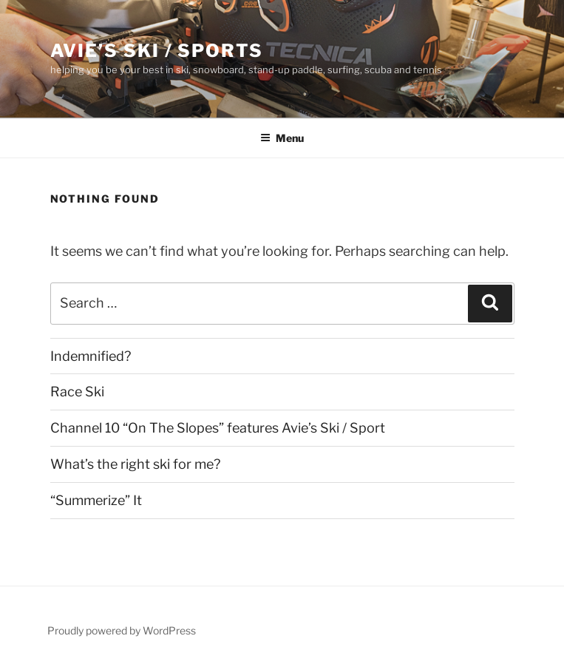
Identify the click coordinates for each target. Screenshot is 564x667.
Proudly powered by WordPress (121, 630)
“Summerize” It (96, 500)
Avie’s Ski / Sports (156, 50)
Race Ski (77, 391)
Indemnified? (90, 356)
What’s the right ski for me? (135, 464)
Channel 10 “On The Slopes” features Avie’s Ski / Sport (217, 428)
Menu (282, 138)
